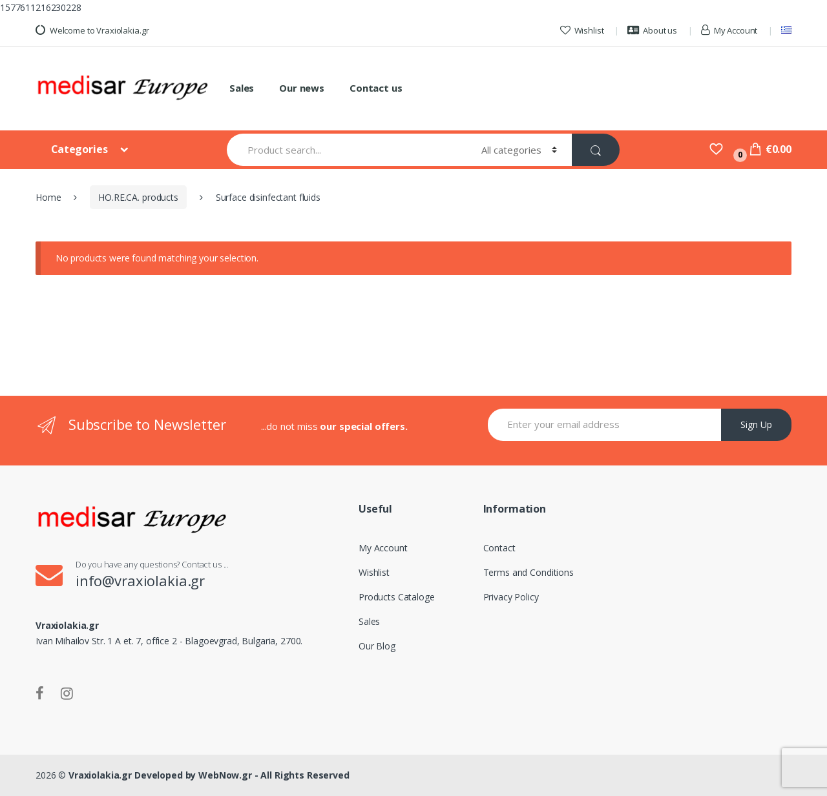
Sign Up (756, 424)
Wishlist (582, 30)
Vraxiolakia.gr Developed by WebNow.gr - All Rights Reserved (209, 775)
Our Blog (377, 646)
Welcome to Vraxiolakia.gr (92, 30)
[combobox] (346, 150)
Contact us (376, 87)
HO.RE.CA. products (138, 197)
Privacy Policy (511, 597)
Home (48, 197)
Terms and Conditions (528, 572)
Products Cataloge (397, 597)
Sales (241, 87)
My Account (729, 30)
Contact (499, 548)
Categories (80, 149)
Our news (301, 87)
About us (652, 30)
